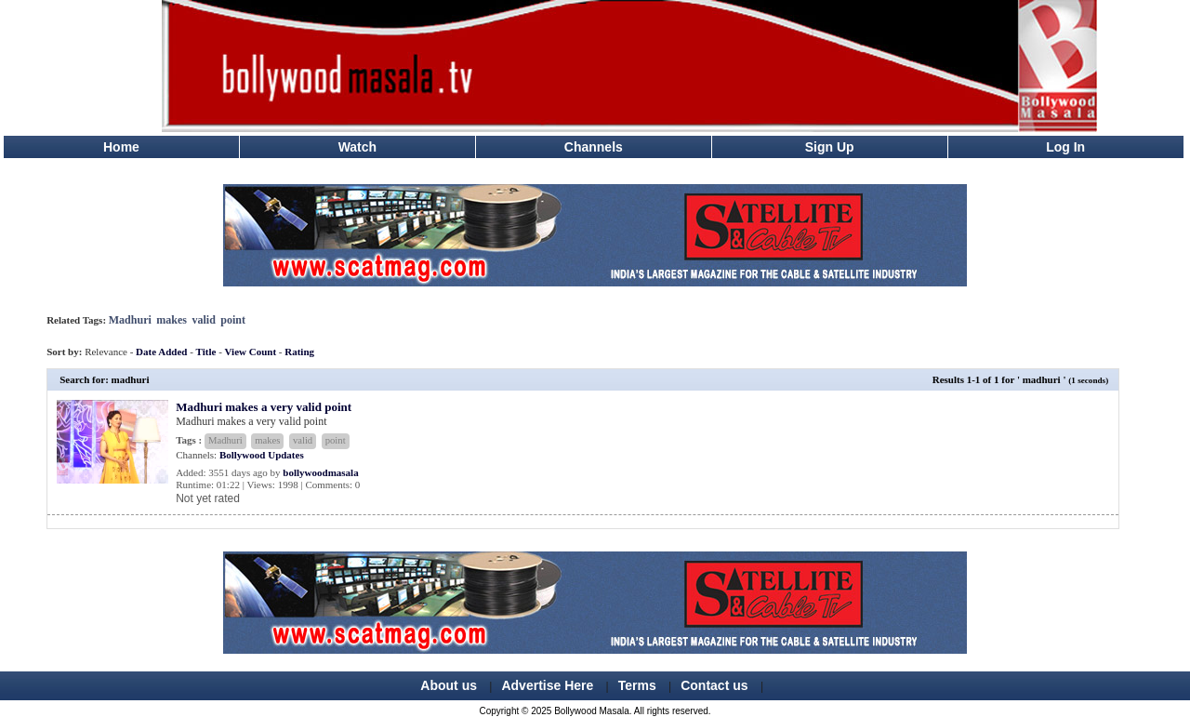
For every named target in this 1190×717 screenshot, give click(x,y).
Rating (299, 351)
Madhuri (130, 319)
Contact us (714, 685)
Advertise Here (547, 685)
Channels (593, 146)
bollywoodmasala (320, 472)
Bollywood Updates (261, 454)
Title (206, 351)
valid (203, 319)
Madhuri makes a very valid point (263, 407)
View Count (251, 351)
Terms (637, 685)
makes (171, 319)
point (232, 319)
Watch (357, 146)
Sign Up (829, 146)
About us (448, 685)
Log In (1065, 146)
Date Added (161, 351)
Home (121, 146)
